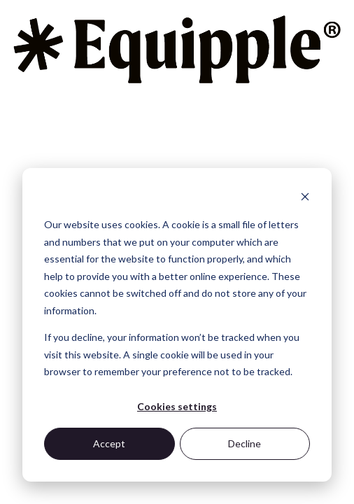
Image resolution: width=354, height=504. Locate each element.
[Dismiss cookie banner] (305, 198)
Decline (244, 443)
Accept (109, 443)
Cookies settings (177, 406)
